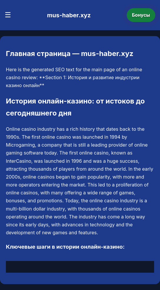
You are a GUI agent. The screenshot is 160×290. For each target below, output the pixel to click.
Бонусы (141, 15)
